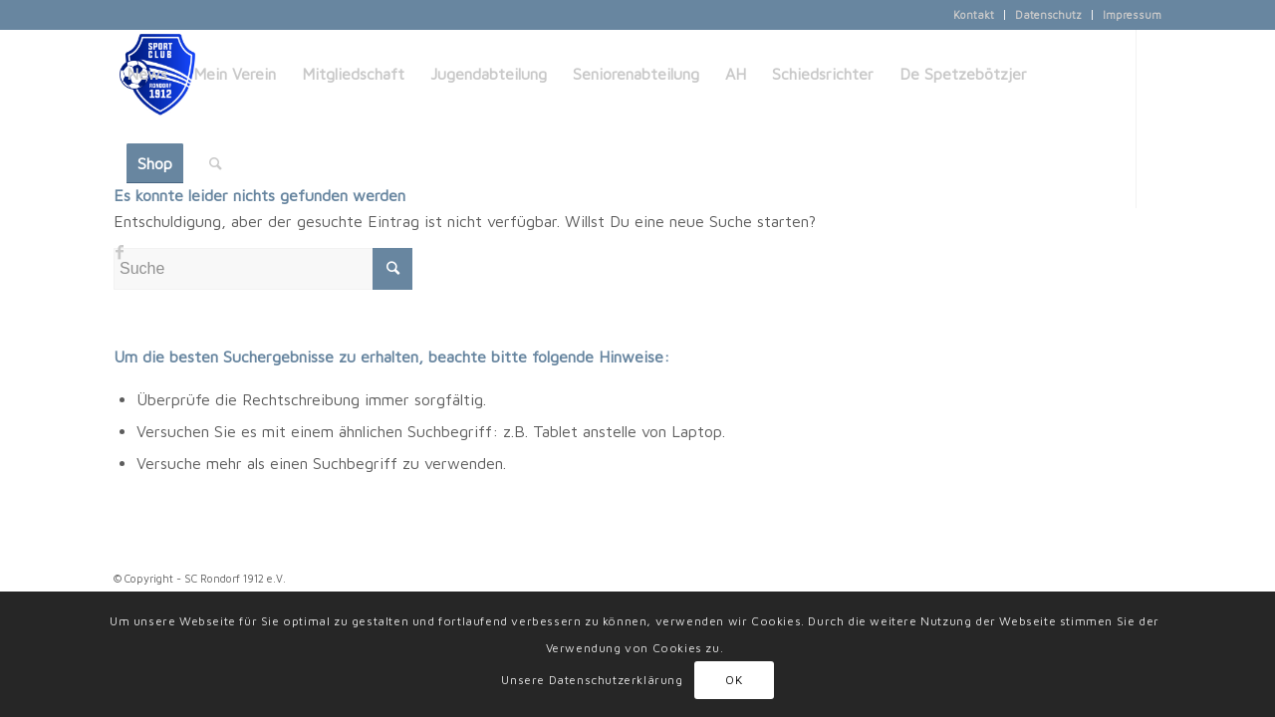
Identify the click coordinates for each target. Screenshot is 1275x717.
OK (733, 679)
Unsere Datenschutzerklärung (591, 679)
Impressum (1132, 14)
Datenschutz (1048, 14)
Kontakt (973, 14)
